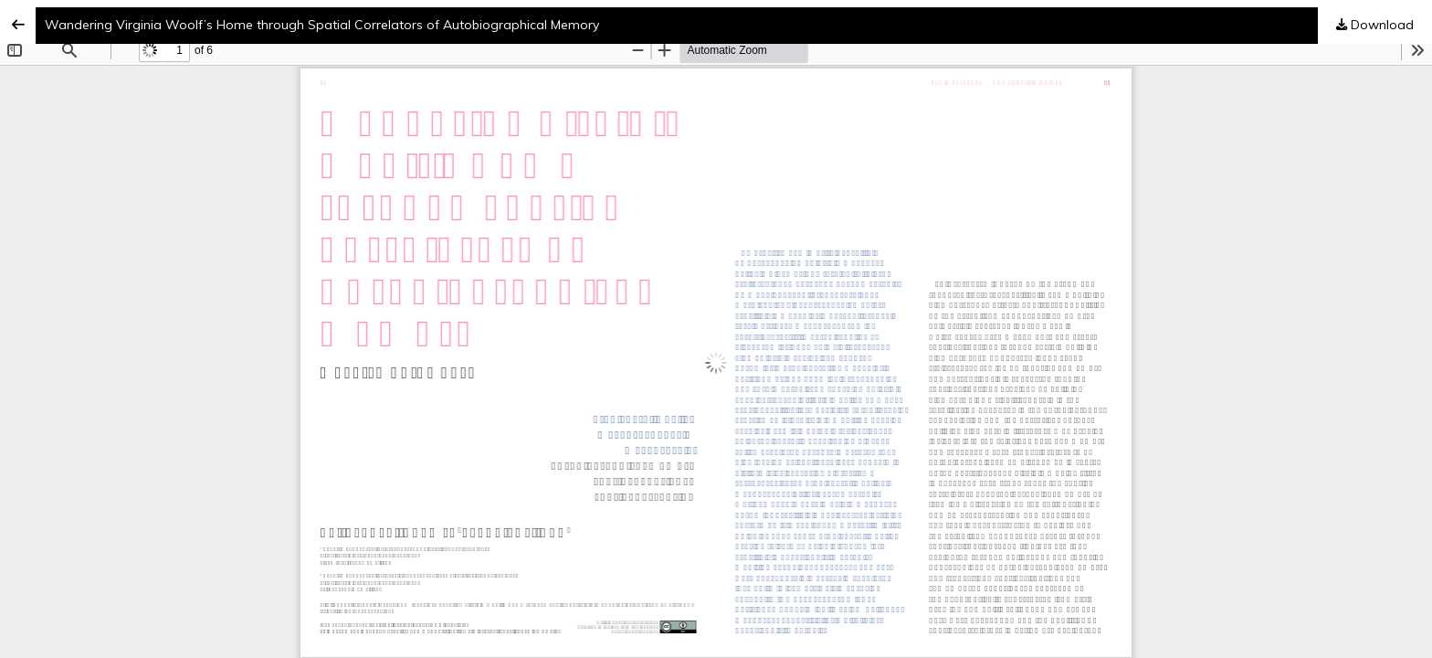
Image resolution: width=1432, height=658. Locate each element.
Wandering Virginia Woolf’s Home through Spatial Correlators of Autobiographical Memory (322, 24)
